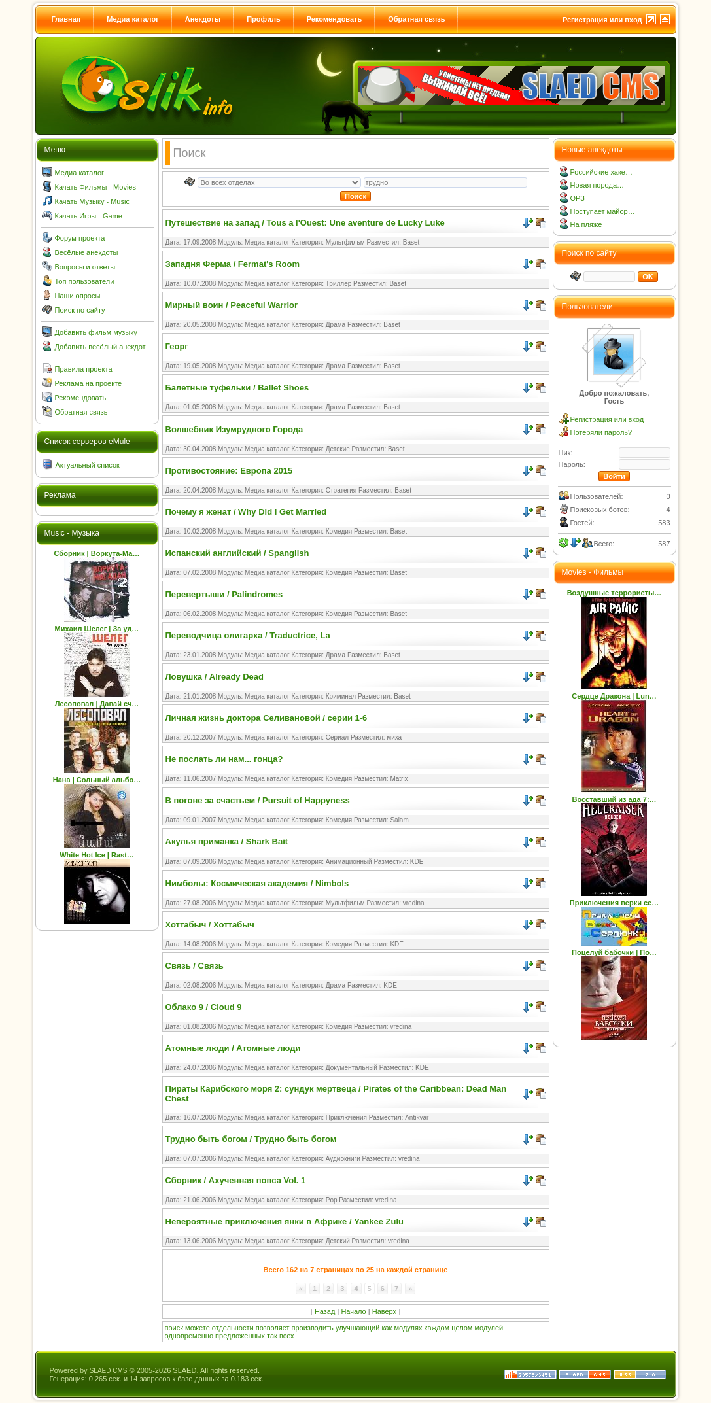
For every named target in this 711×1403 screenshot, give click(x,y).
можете (197, 1328)
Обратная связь (416, 19)
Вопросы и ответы (85, 267)
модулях (408, 1328)
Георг (176, 346)
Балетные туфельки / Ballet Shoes (237, 387)
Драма (335, 324)
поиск (174, 1328)
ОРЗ (577, 198)
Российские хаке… (601, 172)
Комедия (339, 531)
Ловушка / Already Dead (214, 677)
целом (461, 1328)
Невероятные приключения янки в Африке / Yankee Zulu (284, 1221)
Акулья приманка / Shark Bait (226, 841)
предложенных (240, 1336)
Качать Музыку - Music (92, 201)
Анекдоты (202, 19)
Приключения (346, 1117)
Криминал (341, 696)
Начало (353, 1311)
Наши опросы (78, 296)
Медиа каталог (132, 19)
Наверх (384, 1311)
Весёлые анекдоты (86, 252)
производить (313, 1328)
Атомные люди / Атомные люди (233, 1048)
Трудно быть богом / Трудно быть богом (251, 1139)
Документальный (351, 1067)
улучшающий (357, 1328)
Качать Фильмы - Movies (95, 187)
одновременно (189, 1336)
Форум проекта (80, 238)
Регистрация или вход (602, 20)
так (272, 1336)
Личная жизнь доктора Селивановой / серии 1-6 (266, 718)
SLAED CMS (109, 1370)
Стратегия (341, 490)
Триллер (339, 283)
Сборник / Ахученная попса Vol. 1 (235, 1180)
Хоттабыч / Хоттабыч (209, 924)
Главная (66, 19)
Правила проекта (84, 369)
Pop (332, 1200)
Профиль (263, 19)
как (386, 1328)
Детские (338, 449)
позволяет (273, 1328)
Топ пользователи (84, 281)
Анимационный (349, 861)
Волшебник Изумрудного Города (234, 429)
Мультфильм (345, 242)
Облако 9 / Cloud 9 (203, 1007)
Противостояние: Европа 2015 (229, 471)
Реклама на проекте (88, 383)
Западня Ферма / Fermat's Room (232, 264)
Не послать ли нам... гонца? (224, 759)
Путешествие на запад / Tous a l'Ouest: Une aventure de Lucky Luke (305, 223)
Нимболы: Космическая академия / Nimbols (257, 883)
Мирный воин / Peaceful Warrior (231, 305)
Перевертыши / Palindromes (224, 594)
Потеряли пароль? (601, 432)
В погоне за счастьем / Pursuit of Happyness (257, 800)
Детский (338, 1241)
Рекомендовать (334, 19)
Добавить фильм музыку (96, 332)
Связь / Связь (194, 966)
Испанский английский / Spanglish (237, 553)
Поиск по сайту (80, 310)
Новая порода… (597, 185)
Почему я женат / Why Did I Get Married (246, 512)
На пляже (586, 224)
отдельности (233, 1328)
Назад (325, 1311)
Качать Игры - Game (88, 216)
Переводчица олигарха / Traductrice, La (247, 635)
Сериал (337, 737)
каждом (437, 1328)
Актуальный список (88, 465)
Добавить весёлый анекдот (100, 347)
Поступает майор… (602, 211)
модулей (488, 1328)
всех (286, 1336)
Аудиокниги (343, 1158)
